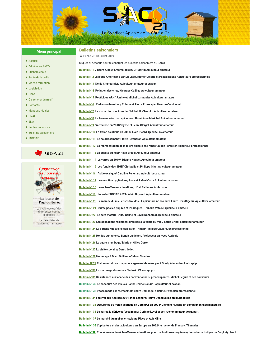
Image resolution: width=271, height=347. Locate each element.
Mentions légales (36, 110)
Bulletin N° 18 (87, 187)
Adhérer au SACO (37, 66)
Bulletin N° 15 (87, 166)
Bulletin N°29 (87, 263)
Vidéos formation (37, 83)
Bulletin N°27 (87, 249)
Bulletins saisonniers (39, 132)
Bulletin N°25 (87, 235)
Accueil (31, 61)
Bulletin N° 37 (87, 318)
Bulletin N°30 (87, 270)
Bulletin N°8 (86, 118)
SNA (29, 121)
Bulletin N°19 (87, 194)
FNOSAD (31, 138)
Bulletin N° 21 (87, 208)
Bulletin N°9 (86, 125)
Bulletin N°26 (87, 242)
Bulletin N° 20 (87, 201)
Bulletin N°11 (87, 139)
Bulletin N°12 (87, 146)
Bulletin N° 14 (87, 159)
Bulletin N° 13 (87, 152)
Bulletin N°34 (87, 298)
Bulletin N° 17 (87, 180)
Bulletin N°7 (86, 111)
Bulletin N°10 (87, 132)
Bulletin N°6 (86, 104)
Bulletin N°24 (87, 228)
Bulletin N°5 (86, 97)
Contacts (32, 105)
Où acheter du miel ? (39, 99)
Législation (33, 88)
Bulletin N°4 (86, 90)
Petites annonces (37, 127)
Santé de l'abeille (36, 77)
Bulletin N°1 (86, 70)
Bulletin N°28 (87, 256)
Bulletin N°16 (87, 173)
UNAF (30, 116)
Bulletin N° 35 (87, 304)
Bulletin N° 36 (87, 311)
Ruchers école (35, 72)
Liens (29, 94)
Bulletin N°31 (87, 277)
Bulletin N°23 (87, 222)
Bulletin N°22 (88, 215)
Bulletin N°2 (86, 76)
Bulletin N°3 (86, 83)
